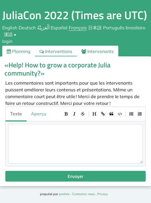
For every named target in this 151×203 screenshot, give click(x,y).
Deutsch (27, 27)
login (7, 41)
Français (78, 27)
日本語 (95, 27)
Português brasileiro (124, 27)
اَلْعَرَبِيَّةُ (43, 27)
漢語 (8, 34)
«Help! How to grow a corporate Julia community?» (57, 69)
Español (59, 27)
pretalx (64, 194)
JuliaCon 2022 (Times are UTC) (74, 15)
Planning (18, 51)
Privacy (102, 194)
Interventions (55, 51)
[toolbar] (102, 114)
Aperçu (38, 113)
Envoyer (75, 176)
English (9, 27)
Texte (16, 113)
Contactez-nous (83, 194)
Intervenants (97, 51)
